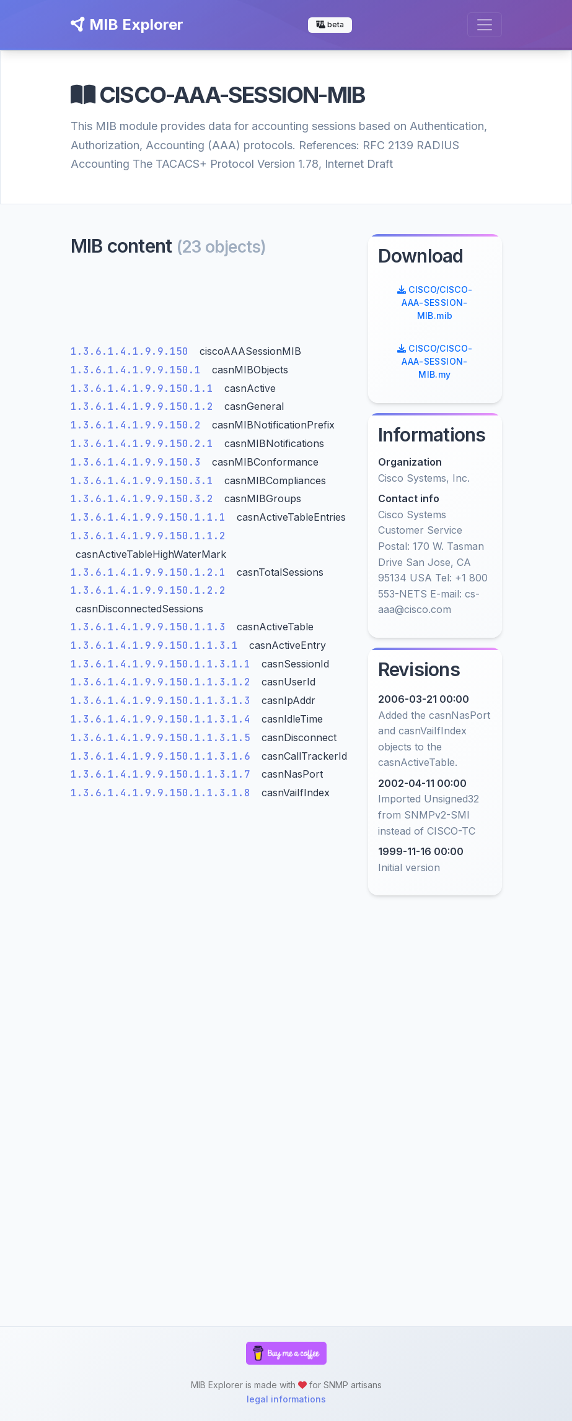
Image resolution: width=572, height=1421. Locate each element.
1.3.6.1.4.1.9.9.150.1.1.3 (151, 626)
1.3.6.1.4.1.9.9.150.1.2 (145, 406)
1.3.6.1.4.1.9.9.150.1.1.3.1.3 (164, 700)
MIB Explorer (127, 24)
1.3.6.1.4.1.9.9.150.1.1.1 (151, 517)
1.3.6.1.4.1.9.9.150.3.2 (145, 498)
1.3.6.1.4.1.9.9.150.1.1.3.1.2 (164, 682)
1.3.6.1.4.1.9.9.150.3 (139, 462)
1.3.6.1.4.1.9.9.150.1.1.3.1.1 (164, 664)
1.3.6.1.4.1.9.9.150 (133, 351)
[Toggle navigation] (484, 24)
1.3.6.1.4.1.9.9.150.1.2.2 (148, 590)
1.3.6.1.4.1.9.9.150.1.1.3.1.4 (164, 719)
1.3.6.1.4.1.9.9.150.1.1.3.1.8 (164, 792)
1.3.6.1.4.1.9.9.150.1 (139, 369)
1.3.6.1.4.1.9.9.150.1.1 (145, 388)
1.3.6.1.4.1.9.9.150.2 (139, 425)
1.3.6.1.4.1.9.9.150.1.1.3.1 (157, 645)
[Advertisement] (212, 304)
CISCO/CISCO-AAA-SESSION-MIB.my (435, 361)
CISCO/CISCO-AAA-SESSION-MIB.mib (435, 302)
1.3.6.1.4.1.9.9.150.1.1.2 (148, 535)
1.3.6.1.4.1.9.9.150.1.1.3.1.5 (164, 737)
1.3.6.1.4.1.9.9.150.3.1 (145, 480)
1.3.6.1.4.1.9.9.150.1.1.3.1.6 (164, 756)
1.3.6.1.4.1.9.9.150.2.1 (145, 443)
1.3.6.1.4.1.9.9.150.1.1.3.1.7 (164, 774)
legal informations (286, 1399)
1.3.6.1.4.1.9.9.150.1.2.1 (151, 572)
